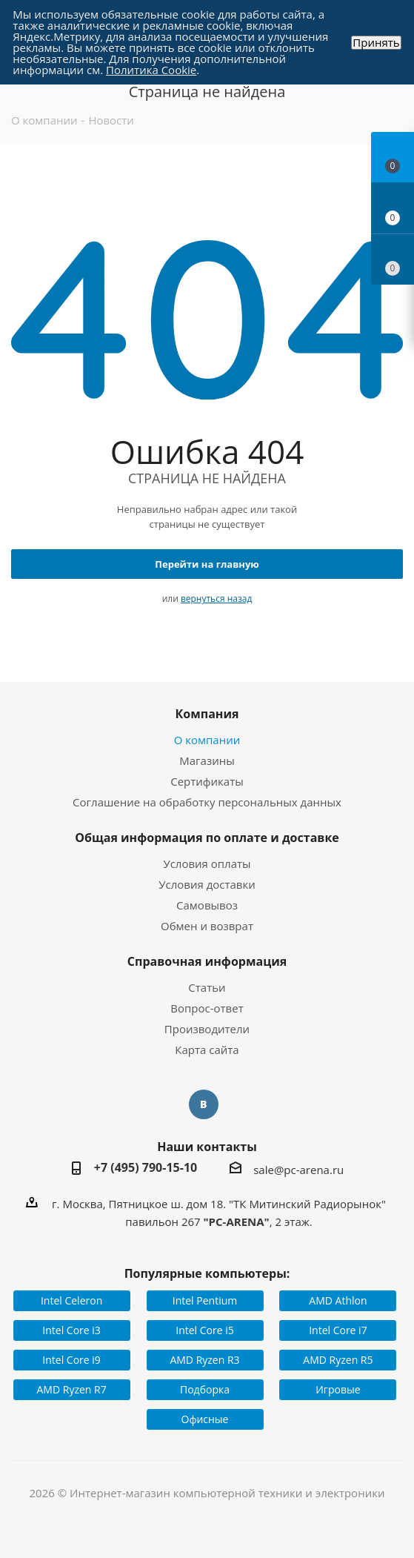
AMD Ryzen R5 (338, 1360)
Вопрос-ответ (206, 1008)
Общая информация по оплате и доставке (207, 837)
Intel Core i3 (71, 1330)
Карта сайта (206, 1049)
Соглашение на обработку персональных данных (207, 802)
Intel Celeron (71, 1300)
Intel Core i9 (71, 1360)
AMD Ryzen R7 (72, 1389)
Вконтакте (203, 1104)
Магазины (206, 760)
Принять (376, 43)
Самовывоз (207, 905)
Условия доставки (207, 884)
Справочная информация (207, 961)
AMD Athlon (338, 1300)
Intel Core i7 (338, 1330)
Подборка (205, 1389)
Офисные (205, 1419)
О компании (207, 739)
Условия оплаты (206, 863)
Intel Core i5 (205, 1330)
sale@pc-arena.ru (298, 1169)
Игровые (337, 1389)
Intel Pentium (205, 1300)
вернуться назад (216, 598)
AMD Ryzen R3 (204, 1360)
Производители (207, 1028)
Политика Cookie (151, 69)
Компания (206, 714)
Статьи (206, 987)
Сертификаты (207, 781)
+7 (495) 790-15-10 (146, 1167)
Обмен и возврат (207, 925)
